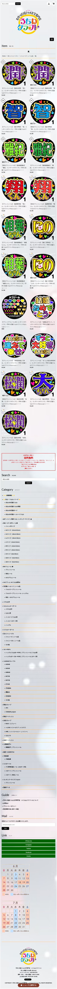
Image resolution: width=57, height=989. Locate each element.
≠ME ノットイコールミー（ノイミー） (17, 731)
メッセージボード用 (11, 621)
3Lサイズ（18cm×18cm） (13, 534)
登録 (5, 828)
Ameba (29, 856)
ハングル (8, 625)
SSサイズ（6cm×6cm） (13, 558)
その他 (8, 644)
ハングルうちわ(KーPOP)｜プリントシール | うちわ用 (21, 652)
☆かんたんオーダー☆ (9, 606)
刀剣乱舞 (6, 756)
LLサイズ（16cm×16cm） (13, 538)
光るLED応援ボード (11, 510)
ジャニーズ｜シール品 (26, 56)
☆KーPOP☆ (7, 649)
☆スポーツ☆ (7, 764)
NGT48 (8, 680)
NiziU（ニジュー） (11, 723)
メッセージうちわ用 (11, 617)
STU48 (8, 684)
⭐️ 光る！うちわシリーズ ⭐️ (11, 499)
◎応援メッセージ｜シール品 (11, 586)
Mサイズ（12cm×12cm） (13, 546)
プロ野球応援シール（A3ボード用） (16, 767)
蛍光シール (9, 573)
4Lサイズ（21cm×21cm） (13, 530)
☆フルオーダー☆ (8, 629)
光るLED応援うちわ (11, 502)
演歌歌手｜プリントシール (13, 747)
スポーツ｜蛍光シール (12, 775)
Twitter (28, 848)
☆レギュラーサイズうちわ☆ (11, 779)
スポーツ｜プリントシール (13, 771)
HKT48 (8, 676)
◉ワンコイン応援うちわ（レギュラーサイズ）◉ (17, 519)
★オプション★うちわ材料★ (11, 582)
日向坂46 (8, 696)
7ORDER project (11, 712)
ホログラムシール (11, 577)
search (18, 3)
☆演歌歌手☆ (7, 744)
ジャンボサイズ (10, 526)
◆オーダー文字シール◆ (10, 523)
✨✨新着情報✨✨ (9, 495)
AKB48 (8, 664)
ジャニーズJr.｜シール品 (13, 640)
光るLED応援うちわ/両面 (13, 506)
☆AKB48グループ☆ (9, 661)
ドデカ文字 (6, 602)
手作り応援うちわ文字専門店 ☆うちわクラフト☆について (20, 800)
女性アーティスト (8, 740)
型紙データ (6, 787)
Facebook (28, 852)
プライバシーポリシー (9, 806)
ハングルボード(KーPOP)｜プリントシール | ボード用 (21, 656)
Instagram (29, 845)
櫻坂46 (8, 692)
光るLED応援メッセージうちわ (15, 514)
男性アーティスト (8, 716)
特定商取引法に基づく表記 (11, 809)
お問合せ (5, 803)
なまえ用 (8, 613)
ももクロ (8, 735)
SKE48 (8, 668)
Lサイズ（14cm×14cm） (13, 542)
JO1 (7, 708)
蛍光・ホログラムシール (13, 597)
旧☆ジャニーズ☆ (13, 56)
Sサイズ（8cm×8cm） (12, 554)
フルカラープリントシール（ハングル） (17, 593)
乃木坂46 (8, 688)
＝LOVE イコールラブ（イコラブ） (16, 727)
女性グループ (7, 720)
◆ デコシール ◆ (8, 566)
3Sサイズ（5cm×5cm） (13, 562)
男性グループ (7, 704)
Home (4, 56)
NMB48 (8, 672)
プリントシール (10, 569)
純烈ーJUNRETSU (8, 752)
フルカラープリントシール (13, 589)
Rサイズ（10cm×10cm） (13, 550)
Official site (28, 841)
